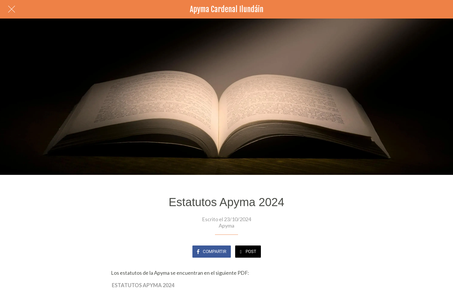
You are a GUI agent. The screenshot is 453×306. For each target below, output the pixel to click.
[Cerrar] (11, 9)
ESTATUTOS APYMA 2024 (143, 285)
